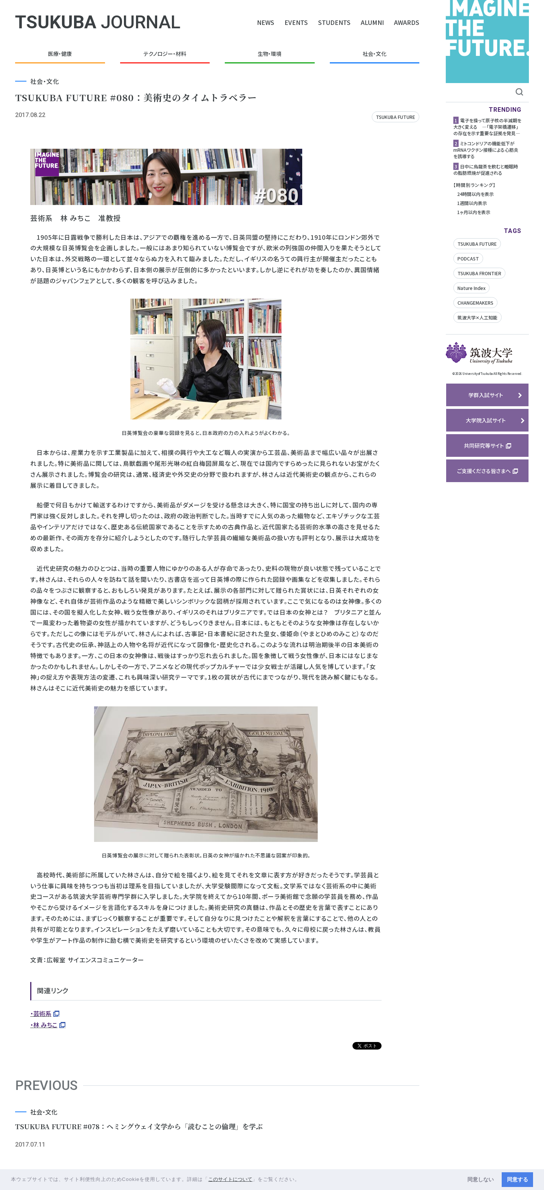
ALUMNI (372, 22)
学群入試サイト (485, 395)
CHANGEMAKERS (475, 302)
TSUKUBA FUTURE (395, 117)
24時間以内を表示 (475, 194)
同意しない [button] (480, 1179)
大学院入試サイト (486, 420)
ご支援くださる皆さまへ (484, 471)
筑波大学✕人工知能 (477, 317)
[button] (303, 1180)
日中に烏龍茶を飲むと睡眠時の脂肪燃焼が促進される (485, 169)
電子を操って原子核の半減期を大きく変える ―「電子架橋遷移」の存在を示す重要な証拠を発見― (487, 126)
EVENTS (296, 22)
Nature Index (471, 288)
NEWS (265, 22)
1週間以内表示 (472, 203)
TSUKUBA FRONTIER (479, 273)
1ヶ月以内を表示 (473, 212)
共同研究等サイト (484, 445)
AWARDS (406, 22)
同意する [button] (517, 1179)
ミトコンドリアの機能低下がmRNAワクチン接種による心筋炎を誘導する (485, 149)
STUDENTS (334, 22)
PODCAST (468, 258)
